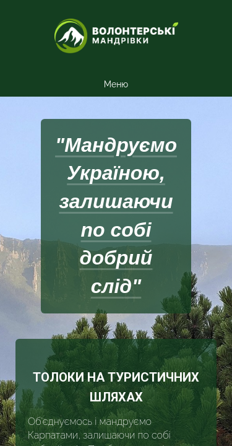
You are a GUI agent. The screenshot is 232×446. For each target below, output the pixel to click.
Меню (116, 84)
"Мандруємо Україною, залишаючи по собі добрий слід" (116, 216)
